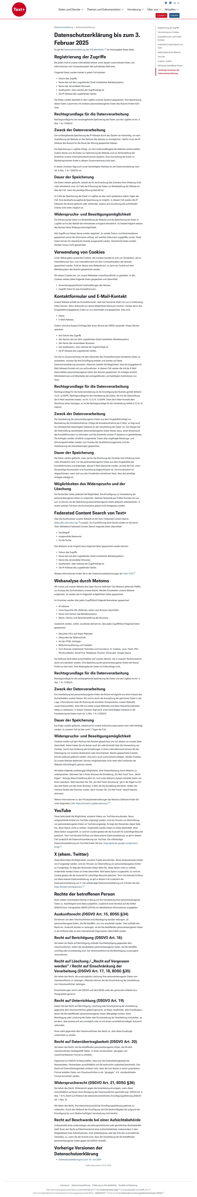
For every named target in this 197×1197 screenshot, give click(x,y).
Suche (160, 15)
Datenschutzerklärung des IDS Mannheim (84, 49)
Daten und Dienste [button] (71, 9)
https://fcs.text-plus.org (66, 522)
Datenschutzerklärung (63, 27)
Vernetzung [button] (135, 9)
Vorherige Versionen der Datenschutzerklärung (168, 72)
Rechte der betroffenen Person (170, 65)
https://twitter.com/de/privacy (68, 887)
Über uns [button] (154, 9)
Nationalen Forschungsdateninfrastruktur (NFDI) (141, 1193)
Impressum (64, 1185)
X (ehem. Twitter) (165, 61)
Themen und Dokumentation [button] (105, 9)
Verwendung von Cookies (168, 32)
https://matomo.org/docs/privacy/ (92, 803)
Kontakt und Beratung (128, 1185)
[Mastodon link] (166, 3)
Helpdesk (174, 15)
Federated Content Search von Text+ (170, 46)
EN (178, 3)
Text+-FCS (128, 573)
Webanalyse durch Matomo (169, 52)
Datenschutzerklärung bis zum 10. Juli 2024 (80, 1159)
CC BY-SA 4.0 (88, 1190)
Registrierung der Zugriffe (168, 28)
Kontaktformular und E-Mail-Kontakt (170, 38)
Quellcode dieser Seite (109, 1190)
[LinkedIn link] (171, 3)
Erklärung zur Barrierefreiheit (104, 1185)
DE (175, 3)
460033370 (100, 1193)
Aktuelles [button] (172, 9)
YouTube (161, 57)
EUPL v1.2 (144, 1190)
